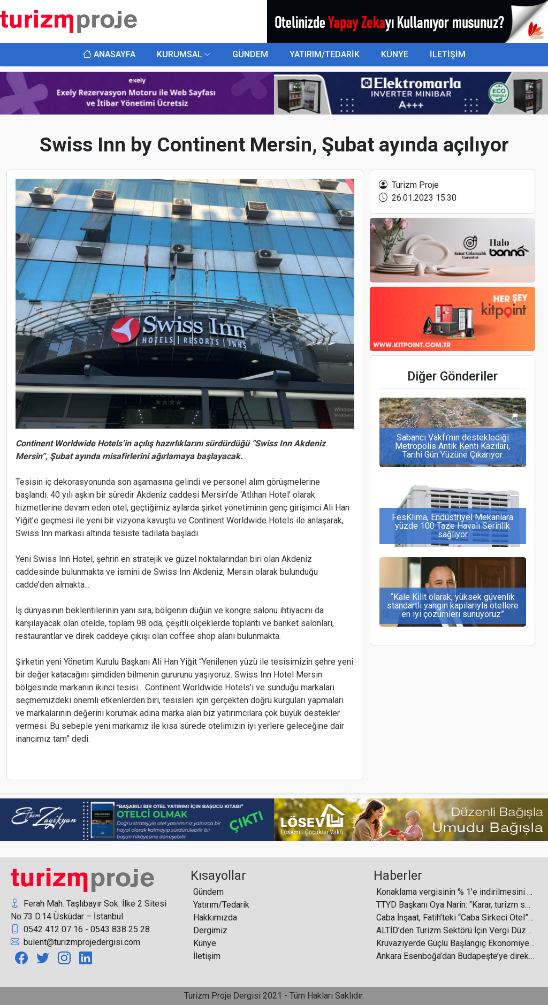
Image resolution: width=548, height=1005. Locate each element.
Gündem (208, 892)
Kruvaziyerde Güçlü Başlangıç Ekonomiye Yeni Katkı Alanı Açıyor (455, 943)
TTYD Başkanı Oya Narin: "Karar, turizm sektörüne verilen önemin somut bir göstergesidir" (455, 905)
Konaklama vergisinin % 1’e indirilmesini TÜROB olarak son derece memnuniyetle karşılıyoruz (455, 892)
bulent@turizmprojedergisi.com (75, 942)
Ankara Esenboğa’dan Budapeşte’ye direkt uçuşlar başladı (455, 956)
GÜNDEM (250, 54)
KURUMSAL (179, 54)
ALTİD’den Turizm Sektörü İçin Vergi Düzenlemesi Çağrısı (455, 930)
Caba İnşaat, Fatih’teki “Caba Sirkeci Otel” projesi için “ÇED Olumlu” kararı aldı (455, 917)
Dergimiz (210, 930)
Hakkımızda (215, 917)
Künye (204, 943)
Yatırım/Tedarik (221, 905)
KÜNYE (394, 54)
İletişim (206, 956)
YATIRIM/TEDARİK (325, 54)
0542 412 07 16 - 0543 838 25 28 (80, 929)
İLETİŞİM (448, 54)
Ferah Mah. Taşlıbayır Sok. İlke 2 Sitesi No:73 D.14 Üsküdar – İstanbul (88, 909)
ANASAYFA (109, 54)
